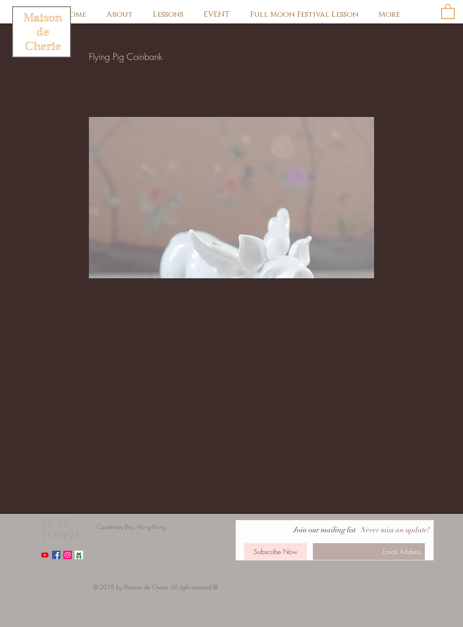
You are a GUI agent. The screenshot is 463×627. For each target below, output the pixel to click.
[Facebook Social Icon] (56, 555)
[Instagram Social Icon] (67, 555)
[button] (448, 11)
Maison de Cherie (42, 31)
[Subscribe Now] (275, 551)
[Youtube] (45, 555)
